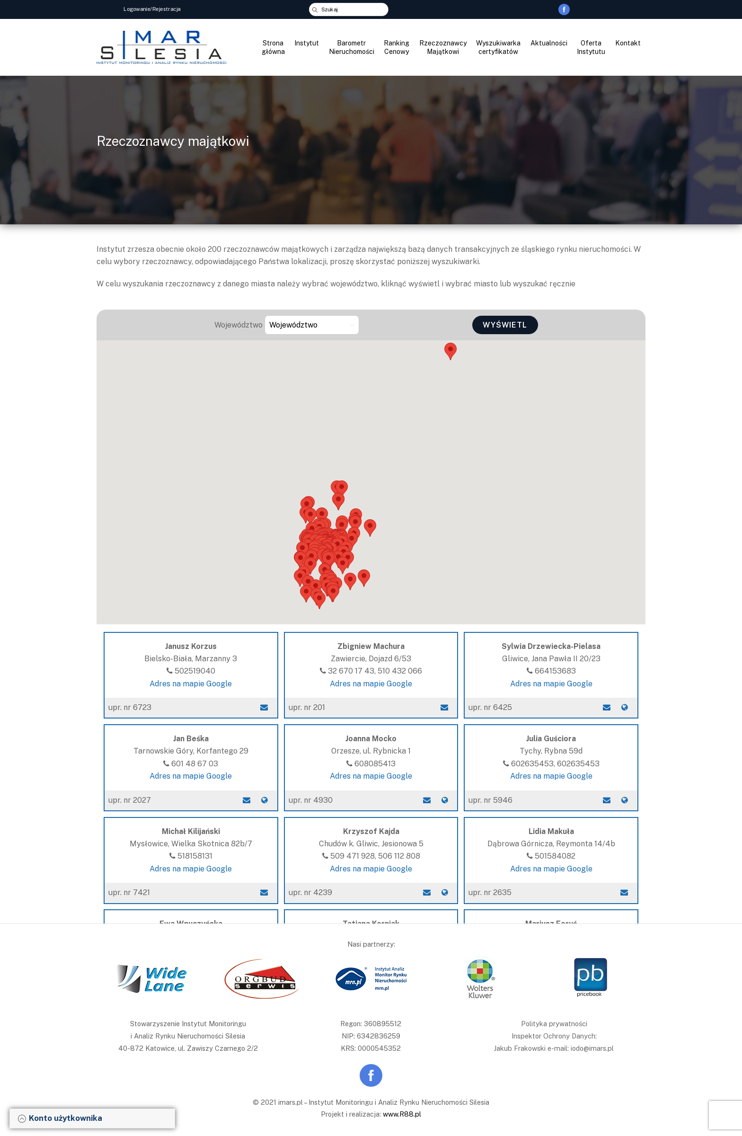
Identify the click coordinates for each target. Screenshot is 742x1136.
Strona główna (273, 47)
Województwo (238, 324)
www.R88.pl (402, 1114)
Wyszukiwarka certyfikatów (498, 47)
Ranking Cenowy (396, 47)
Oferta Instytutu (591, 47)
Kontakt (628, 43)
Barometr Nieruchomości (351, 47)
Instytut (306, 43)
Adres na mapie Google (191, 683)
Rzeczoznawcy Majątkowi (443, 47)
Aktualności (548, 43)
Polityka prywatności (554, 1024)
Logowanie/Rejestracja (152, 9)
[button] (319, 600)
